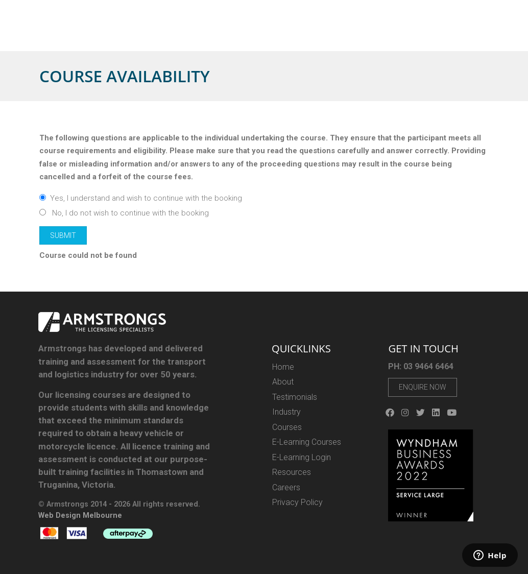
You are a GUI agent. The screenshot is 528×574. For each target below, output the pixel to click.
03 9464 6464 (377, 13)
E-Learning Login (301, 457)
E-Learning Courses (306, 442)
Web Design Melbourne (80, 515)
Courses (229, 32)
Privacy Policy (297, 502)
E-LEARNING (274, 32)
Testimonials (294, 397)
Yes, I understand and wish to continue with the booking (140, 198)
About (198, 32)
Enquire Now (422, 387)
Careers (461, 32)
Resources (417, 32)
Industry (319, 32)
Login (437, 14)
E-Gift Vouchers (368, 32)
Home (171, 32)
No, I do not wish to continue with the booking (124, 213)
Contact (495, 32)
